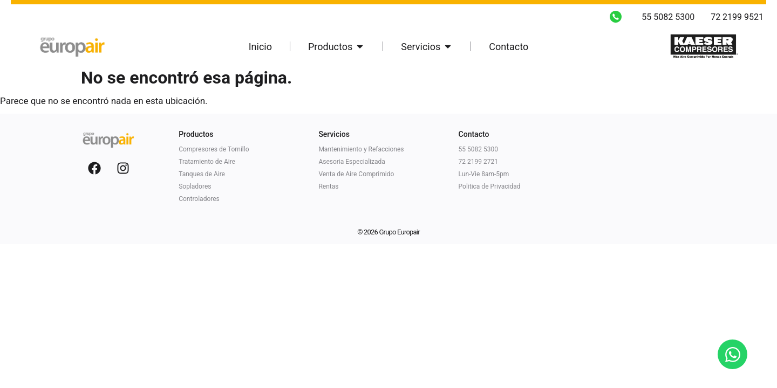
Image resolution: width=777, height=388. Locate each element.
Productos (196, 134)
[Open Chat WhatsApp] (732, 354)
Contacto (474, 134)
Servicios (334, 134)
